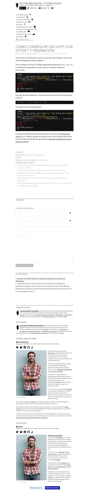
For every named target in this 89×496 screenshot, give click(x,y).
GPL (65, 316)
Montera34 (51, 353)
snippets (22, 314)
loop (27, 155)
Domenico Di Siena (60, 466)
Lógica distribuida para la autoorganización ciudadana (31, 417)
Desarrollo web (21, 22)
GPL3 (62, 333)
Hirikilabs (57, 459)
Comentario (21, 236)
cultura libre (67, 314)
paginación (39, 155)
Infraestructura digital (24, 27)
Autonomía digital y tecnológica (40, 3)
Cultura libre (20, 17)
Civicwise (64, 463)
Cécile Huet (22, 397)
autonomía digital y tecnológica (45, 314)
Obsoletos (69, 389)
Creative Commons (49, 316)
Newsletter (44, 8)
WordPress (20, 36)
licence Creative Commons (39, 333)
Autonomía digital (22, 15)
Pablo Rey (62, 452)
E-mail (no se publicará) (25, 221)
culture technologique (33, 331)
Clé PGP (20, 426)
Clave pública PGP (23, 342)
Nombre (19, 213)
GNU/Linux (19, 24)
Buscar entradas (22, 39)
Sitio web (20, 228)
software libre (59, 314)
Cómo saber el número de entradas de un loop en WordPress (41, 170)
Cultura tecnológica (23, 19)
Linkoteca (32, 8)
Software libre (21, 32)
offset (32, 155)
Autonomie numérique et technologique (32, 325)
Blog (22, 8)
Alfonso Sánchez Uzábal (26, 160)
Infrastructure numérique (49, 331)
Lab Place (33, 402)
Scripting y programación (25, 29)
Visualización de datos (23, 34)
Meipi (58, 382)
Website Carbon (52, 488)
